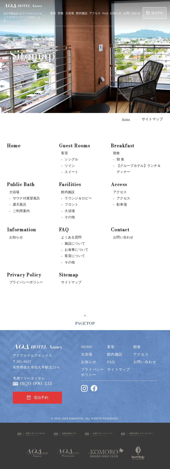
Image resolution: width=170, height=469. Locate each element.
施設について (75, 243)
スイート (71, 172)
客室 (53, 13)
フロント (71, 204)
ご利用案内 (21, 211)
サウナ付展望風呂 (26, 198)
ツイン (70, 165)
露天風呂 (19, 204)
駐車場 (122, 204)
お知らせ (115, 13)
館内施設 (81, 13)
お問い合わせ (132, 13)
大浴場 (69, 13)
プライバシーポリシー (26, 282)
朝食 (61, 13)
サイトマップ (71, 282)
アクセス (95, 13)
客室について (75, 256)
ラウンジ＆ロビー (78, 198)
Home (14, 145)
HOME (87, 347)
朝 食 (120, 159)
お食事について (76, 249)
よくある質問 (71, 237)
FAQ (105, 13)
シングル (71, 159)
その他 (70, 217)
